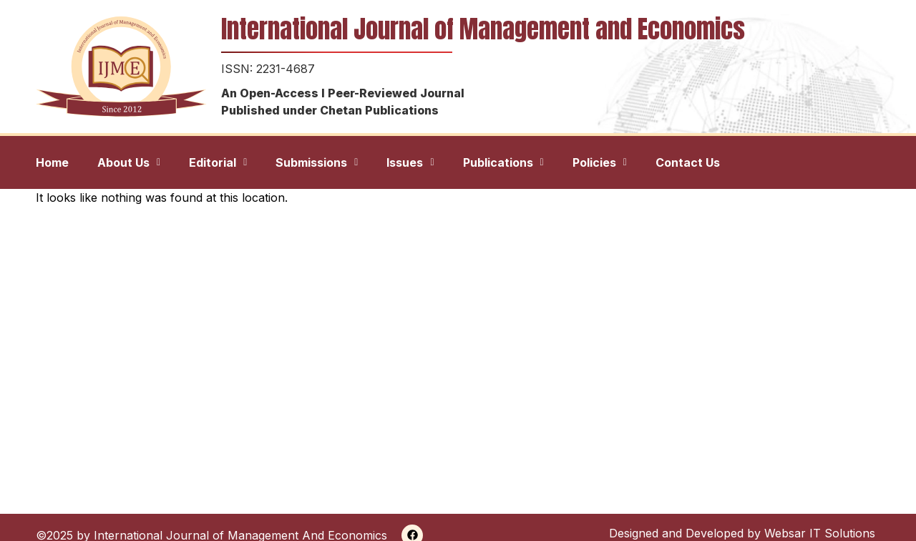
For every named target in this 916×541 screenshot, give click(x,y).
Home (52, 162)
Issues (410, 162)
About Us (128, 162)
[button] (129, 162)
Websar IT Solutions (819, 533)
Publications (503, 162)
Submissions (317, 162)
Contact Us (688, 162)
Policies (599, 162)
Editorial (218, 162)
